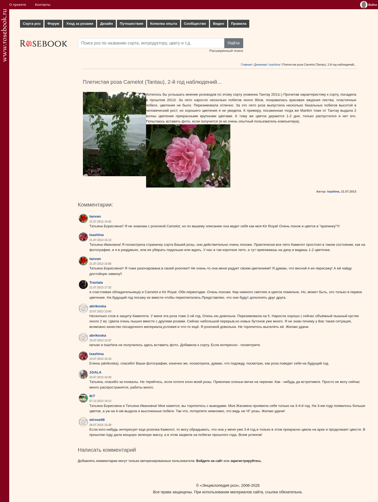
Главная (246, 64)
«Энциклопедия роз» (219, 485)
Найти (234, 43)
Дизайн (106, 24)
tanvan (95, 216)
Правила (239, 24)
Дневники (260, 64)
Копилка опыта (163, 24)
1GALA (95, 372)
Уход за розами (79, 24)
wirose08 (97, 420)
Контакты (43, 5)
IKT (92, 396)
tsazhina (274, 64)
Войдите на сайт (209, 461)
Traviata (96, 282)
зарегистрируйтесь (245, 461)
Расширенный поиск (226, 51)
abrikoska (97, 306)
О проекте (17, 5)
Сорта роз (32, 24)
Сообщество (195, 24)
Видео (218, 24)
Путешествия (131, 24)
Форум (53, 24)
